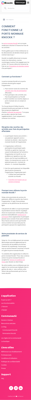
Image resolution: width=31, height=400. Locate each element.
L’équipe (4, 310)
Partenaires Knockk (9, 333)
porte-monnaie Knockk (10, 43)
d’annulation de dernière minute (19, 66)
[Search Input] (17, 8)
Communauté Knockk (9, 330)
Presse (3, 368)
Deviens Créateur (7, 320)
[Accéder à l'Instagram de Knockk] (16, 388)
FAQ (2, 378)
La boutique (5, 341)
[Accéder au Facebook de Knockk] (11, 388)
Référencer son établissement (11, 352)
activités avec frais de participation (16, 91)
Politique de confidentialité (10, 362)
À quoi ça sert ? (6, 300)
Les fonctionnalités (7, 303)
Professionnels (6, 355)
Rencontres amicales (8, 323)
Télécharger (20, 2)
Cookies (4, 365)
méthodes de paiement (14, 112)
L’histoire (4, 306)
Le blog (3, 327)
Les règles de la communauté (11, 338)
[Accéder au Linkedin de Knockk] (21, 388)
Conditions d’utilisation (9, 358)
